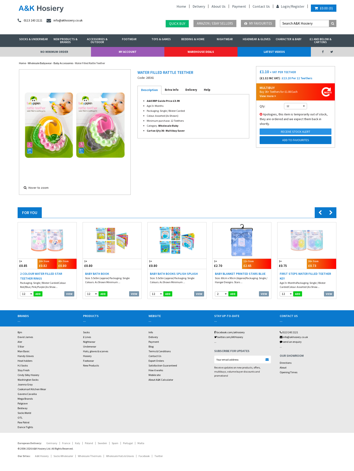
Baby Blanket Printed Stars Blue (240, 274)
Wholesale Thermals (89, 456)
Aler (20, 341)
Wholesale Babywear (40, 63)
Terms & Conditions (160, 351)
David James (25, 337)
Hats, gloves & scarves (95, 351)
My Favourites (258, 23)
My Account (128, 52)
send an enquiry (291, 341)
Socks (86, 332)
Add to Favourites (295, 140)
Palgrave (23, 403)
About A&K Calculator (161, 379)
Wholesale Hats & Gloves (120, 456)
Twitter (158, 456)
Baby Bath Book (97, 274)
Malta (140, 443)
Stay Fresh (24, 370)
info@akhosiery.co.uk (294, 337)
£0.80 (66, 263)
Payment (239, 6)
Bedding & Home (193, 39)
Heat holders (25, 360)
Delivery (199, 6)
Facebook (144, 456)
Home (181, 6)
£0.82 (47, 263)
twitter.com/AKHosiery (228, 337)
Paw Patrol (23, 422)
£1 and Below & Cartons (320, 40)
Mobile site (155, 375)
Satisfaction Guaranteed (163, 365)
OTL (20, 417)
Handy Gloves (26, 356)
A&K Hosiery (42, 456)
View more (268, 96)
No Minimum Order (54, 52)
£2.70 (227, 263)
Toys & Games (161, 39)
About (283, 367)
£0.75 (292, 263)
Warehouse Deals (201, 52)
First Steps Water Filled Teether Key (305, 276)
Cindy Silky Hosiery (28, 375)
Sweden (102, 443)
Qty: (262, 106)
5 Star (21, 346)
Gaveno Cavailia (27, 394)
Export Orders (156, 360)
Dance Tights (25, 427)
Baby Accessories (63, 63)
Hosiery (87, 356)
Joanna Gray (25, 384)
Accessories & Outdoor (97, 40)
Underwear (89, 346)
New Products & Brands (65, 40)
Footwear (129, 39)
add (38, 294)
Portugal (128, 443)
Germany (51, 443)
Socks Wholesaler (63, 456)
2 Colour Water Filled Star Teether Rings (41, 276)
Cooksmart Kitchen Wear (32, 389)
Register (297, 6)
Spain (115, 443)
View (69, 294)
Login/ (283, 6)
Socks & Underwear (33, 39)
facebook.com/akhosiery (229, 332)
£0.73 (321, 263)
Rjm (20, 332)
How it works (156, 370)
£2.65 (256, 263)
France (66, 443)
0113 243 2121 (289, 332)
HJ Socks (23, 365)
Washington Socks (28, 379)
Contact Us (261, 6)
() (323, 8)
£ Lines (87, 337)
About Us (219, 6)
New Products (91, 365)
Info (151, 332)
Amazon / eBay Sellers (215, 23)
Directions (285, 362)
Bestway (23, 408)
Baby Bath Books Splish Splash (174, 274)
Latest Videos (274, 52)
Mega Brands (25, 398)
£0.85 (27, 263)
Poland (89, 443)
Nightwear (225, 39)
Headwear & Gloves (256, 39)
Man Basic (24, 351)
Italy (77, 443)
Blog (151, 346)
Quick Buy (177, 23)
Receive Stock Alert (295, 132)
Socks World (24, 413)
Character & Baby (288, 39)
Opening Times (288, 372)
